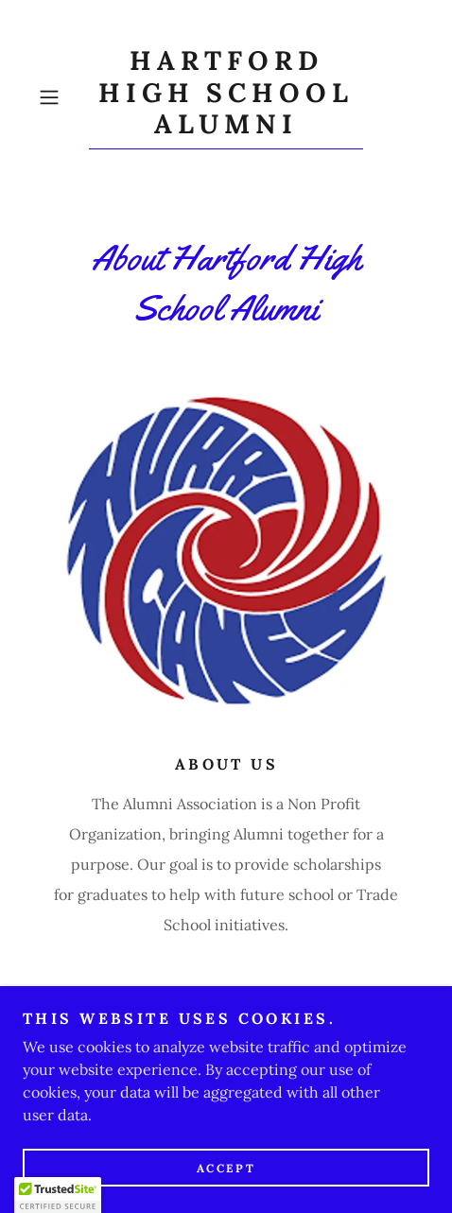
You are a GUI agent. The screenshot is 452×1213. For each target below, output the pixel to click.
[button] (59, 97)
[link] (226, 97)
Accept (226, 1168)
